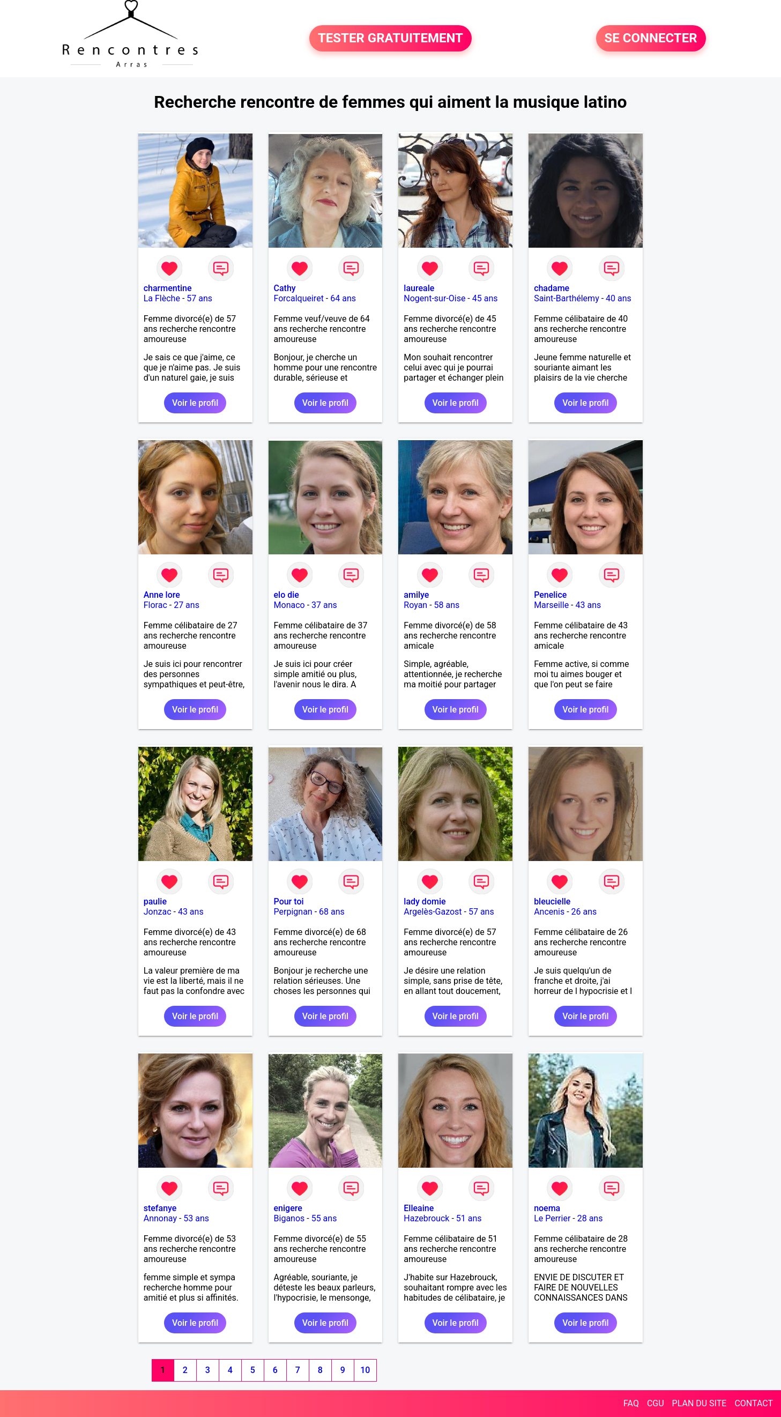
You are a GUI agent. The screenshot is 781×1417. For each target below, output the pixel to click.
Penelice (550, 595)
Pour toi (289, 901)
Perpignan (293, 912)
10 (365, 1370)
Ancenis (549, 912)
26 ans (584, 912)
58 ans (447, 605)
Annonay (160, 1218)
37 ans (324, 605)
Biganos (289, 1218)
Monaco (289, 605)
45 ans (485, 298)
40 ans (618, 298)
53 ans (196, 1218)
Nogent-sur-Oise (434, 298)
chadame (551, 288)
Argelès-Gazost (433, 912)
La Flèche (162, 298)
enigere (288, 1208)
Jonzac (158, 912)
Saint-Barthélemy (566, 298)
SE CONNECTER (651, 38)
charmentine (168, 288)
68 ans (332, 912)
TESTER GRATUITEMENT (390, 38)
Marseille (551, 605)
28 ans (590, 1218)
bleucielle (552, 901)
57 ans (199, 298)
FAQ (631, 1403)
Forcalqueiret (299, 298)
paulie (155, 901)
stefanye (160, 1208)
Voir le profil (195, 403)
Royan (415, 605)
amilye (416, 595)
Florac (155, 605)
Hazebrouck (426, 1218)
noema (547, 1208)
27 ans (186, 605)
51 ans (469, 1218)
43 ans (588, 605)
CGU (655, 1403)
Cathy (285, 288)
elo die (286, 595)
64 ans (343, 298)
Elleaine (419, 1208)
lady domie (424, 901)
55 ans (324, 1218)
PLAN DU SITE (699, 1403)
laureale (419, 288)
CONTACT (753, 1403)
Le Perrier (552, 1218)
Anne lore (162, 595)
